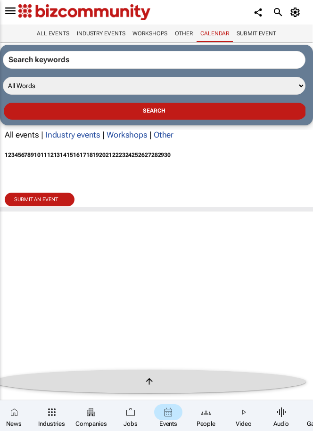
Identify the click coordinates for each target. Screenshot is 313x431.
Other (184, 33)
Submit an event (36, 199)
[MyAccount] (296, 12)
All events (53, 33)
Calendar (214, 33)
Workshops (149, 33)
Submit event (256, 33)
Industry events (101, 33)
